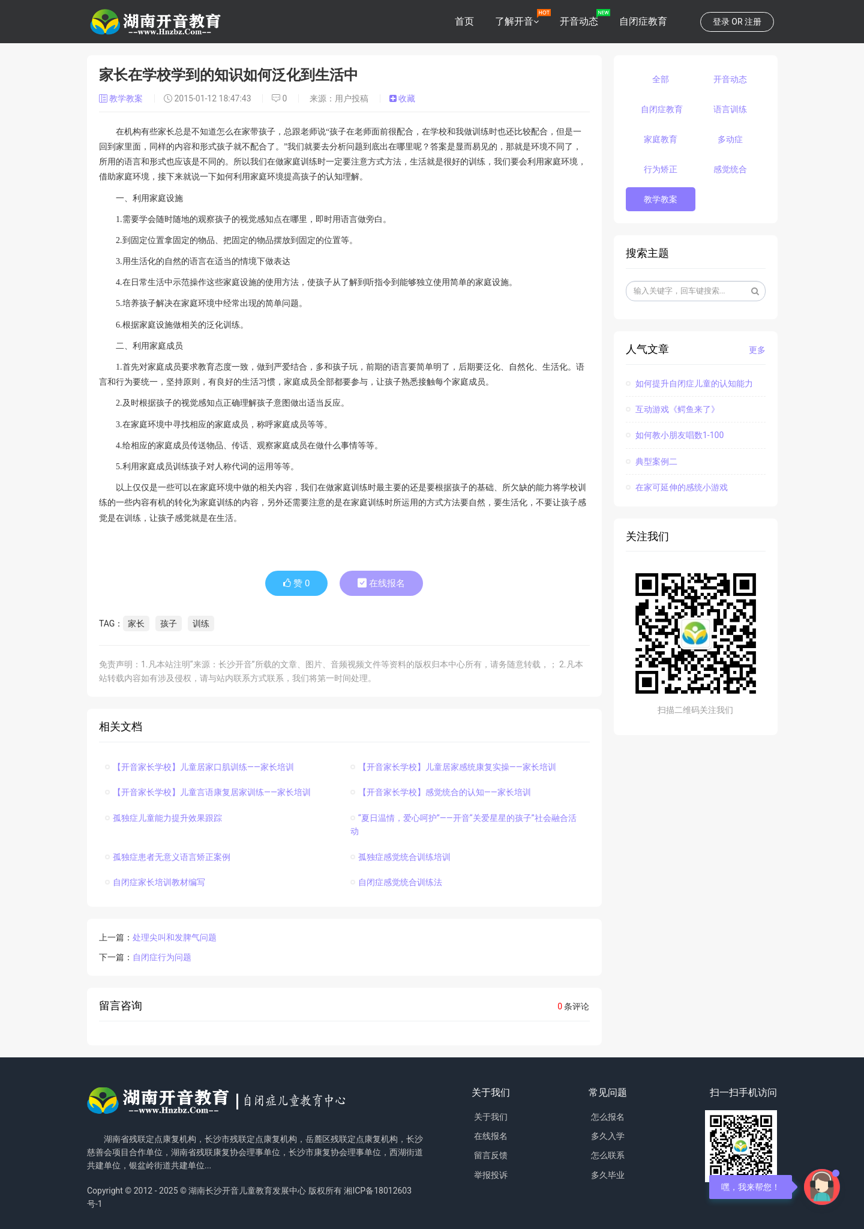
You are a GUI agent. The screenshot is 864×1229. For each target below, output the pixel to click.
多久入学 (608, 1136)
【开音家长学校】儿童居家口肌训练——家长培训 (199, 767)
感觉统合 (730, 169)
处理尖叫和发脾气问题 (175, 937)
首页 (464, 21)
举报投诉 (491, 1175)
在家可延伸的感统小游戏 (677, 487)
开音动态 (579, 21)
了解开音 (514, 21)
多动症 (730, 139)
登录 (721, 21)
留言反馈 (491, 1155)
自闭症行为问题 (162, 957)
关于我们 (491, 1117)
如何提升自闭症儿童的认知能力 (689, 383)
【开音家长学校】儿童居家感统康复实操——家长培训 (453, 767)
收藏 (402, 98)
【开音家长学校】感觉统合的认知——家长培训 (440, 792)
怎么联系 (608, 1155)
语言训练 (730, 109)
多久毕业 (608, 1175)
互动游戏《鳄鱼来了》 (672, 409)
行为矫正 (660, 169)
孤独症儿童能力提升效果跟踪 (163, 818)
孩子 (168, 623)
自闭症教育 (643, 21)
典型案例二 (651, 461)
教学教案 (122, 98)
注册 (753, 21)
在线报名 (381, 583)
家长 (136, 623)
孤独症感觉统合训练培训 (400, 857)
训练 (201, 623)
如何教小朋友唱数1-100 (675, 435)
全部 (660, 79)
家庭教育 (660, 139)
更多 (757, 350)
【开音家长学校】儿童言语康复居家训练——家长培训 (208, 792)
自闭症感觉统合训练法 (396, 882)
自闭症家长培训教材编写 (155, 882)
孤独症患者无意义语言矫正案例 (167, 857)
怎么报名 (608, 1117)
